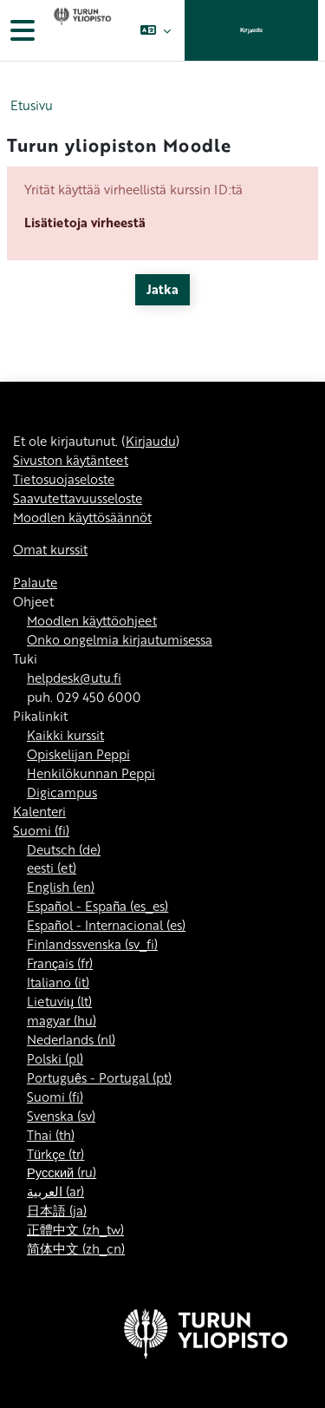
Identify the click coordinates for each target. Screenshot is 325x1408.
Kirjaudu (251, 30)
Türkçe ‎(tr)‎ (55, 1153)
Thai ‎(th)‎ (51, 1134)
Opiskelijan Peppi (78, 753)
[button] (155, 30)
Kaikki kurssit (65, 734)
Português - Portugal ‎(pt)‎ (99, 1077)
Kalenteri (39, 811)
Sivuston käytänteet (70, 459)
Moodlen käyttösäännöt (82, 517)
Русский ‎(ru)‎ (61, 1172)
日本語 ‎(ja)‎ (57, 1210)
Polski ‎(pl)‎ (55, 1058)
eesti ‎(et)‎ (51, 867)
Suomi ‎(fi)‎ (41, 830)
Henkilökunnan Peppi (91, 773)
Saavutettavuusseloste (77, 498)
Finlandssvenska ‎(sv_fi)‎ (92, 943)
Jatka (162, 288)
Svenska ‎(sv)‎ (61, 1115)
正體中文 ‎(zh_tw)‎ (75, 1229)
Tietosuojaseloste (63, 478)
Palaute (35, 582)
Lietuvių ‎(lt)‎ (59, 1001)
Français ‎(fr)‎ (60, 963)
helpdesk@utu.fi (74, 677)
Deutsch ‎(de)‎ (64, 849)
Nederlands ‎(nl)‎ (71, 1039)
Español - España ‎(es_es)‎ (97, 905)
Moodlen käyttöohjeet (92, 620)
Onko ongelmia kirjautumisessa (119, 639)
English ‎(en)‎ (60, 886)
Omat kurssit (50, 549)
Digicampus (62, 792)
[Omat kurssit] (81, 30)
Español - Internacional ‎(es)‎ (106, 924)
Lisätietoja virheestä (85, 222)
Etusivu (31, 105)
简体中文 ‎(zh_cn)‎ (76, 1248)
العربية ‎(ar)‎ (55, 1191)
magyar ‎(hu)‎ (61, 1020)
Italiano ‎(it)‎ (58, 982)
